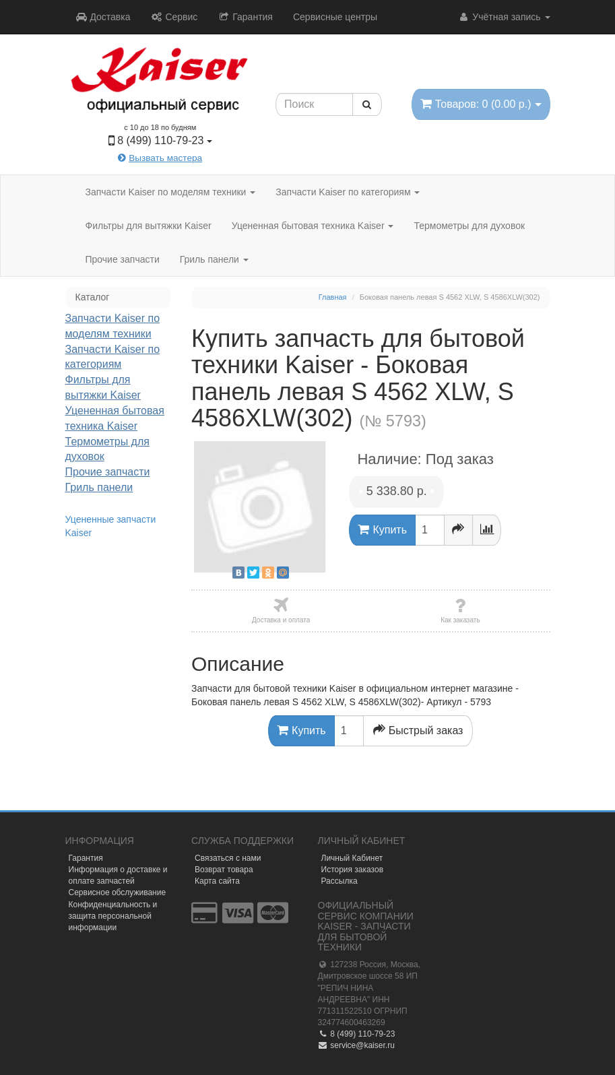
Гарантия (245, 16)
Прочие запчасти (123, 259)
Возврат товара (224, 869)
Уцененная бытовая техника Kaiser (313, 225)
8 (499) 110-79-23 (356, 1034)
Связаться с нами (228, 858)
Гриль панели (214, 259)
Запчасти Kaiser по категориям (348, 192)
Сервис (174, 16)
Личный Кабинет (352, 858)
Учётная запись (503, 16)
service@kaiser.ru (356, 1045)
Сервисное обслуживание (117, 892)
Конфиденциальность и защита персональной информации (113, 916)
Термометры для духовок (469, 225)
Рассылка (339, 881)
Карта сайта (217, 881)
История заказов (352, 869)
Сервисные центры (335, 16)
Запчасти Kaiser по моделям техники (171, 192)
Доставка (103, 16)
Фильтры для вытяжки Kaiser (149, 225)
